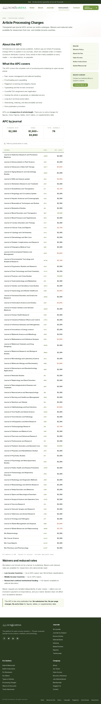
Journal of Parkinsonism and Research (18, 441)
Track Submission (8, 689)
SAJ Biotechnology (11, 533)
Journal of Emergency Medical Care (17, 247)
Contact (76, 8)
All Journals (57, 629)
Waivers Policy (78, 49)
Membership (57, 682)
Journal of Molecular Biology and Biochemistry (21, 363)
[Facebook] (4, 638)
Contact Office (80, 85)
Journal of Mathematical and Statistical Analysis (21, 339)
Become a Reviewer (60, 676)
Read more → (68, 2)
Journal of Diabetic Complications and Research (21, 242)
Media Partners (58, 646)
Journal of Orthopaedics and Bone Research (20, 422)
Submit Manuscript (91, 7)
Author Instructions (80, 62)
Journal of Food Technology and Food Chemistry (21, 271)
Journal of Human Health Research (16, 315)
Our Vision (56, 669)
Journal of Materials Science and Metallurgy (20, 334)
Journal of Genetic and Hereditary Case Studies (21, 286)
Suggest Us (57, 686)
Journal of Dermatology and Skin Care (18, 237)
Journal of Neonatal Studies (14, 375)
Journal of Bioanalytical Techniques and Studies (21, 203)
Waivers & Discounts (9, 686)
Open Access (78, 58)
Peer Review (85, 700)
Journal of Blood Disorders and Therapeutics (20, 213)
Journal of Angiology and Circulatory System (20, 193)
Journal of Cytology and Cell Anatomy (17, 232)
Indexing (56, 643)
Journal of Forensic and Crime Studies (18, 276)
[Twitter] (8, 638)
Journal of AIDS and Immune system (17, 179)
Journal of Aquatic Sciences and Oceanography (21, 198)
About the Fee (78, 53)
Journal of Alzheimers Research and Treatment (21, 184)
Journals (51, 8)
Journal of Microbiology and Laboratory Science (21, 359)
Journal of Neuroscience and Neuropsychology (21, 392)
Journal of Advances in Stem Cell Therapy (19, 167)
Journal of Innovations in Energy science (19, 329)
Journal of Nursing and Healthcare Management (21, 397)
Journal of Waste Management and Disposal (20, 524)
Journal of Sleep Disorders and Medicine (19, 489)
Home (32, 8)
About (40, 8)
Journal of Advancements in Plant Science (19, 162)
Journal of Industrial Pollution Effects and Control (22, 320)
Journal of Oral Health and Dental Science (19, 412)
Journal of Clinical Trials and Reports (17, 228)
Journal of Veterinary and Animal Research (19, 514)
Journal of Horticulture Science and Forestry (20, 303)
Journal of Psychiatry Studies (14, 456)
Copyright (67, 700)
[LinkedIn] (13, 638)
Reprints (56, 650)
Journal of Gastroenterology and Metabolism (20, 281)
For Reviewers (7, 672)
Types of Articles (8, 679)
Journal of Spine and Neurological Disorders (20, 494)
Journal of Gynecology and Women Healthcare (21, 291)
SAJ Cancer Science (11, 538)
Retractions (95, 700)
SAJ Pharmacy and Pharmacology (16, 548)
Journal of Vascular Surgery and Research (19, 509)
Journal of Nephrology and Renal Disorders (19, 380)
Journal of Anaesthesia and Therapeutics (19, 189)
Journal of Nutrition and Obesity (15, 402)
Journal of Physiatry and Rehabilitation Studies (21, 451)
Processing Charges (9, 682)
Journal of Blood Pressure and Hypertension (20, 218)
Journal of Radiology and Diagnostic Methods (20, 480)
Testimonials (57, 653)
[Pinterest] (17, 638)
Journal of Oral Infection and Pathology (18, 417)
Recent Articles (58, 636)
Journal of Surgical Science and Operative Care (21, 499)
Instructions (64, 8)
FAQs (42, 700)
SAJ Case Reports (10, 543)
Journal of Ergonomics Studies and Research (20, 266)
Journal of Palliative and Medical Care (18, 431)
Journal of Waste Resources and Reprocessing (21, 528)
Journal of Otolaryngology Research (17, 426)
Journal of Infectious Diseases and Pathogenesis (21, 325)
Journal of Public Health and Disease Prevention (21, 468)
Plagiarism (75, 700)
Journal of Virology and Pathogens (16, 519)
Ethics (59, 700)
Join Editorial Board (59, 679)
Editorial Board (58, 639)
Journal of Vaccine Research (14, 504)
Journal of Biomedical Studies (15, 208)
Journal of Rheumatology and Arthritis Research (21, 485)
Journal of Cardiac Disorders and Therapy (19, 223)
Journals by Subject (59, 633)
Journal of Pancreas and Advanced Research (20, 436)
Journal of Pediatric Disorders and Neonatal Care (22, 446)
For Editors (6, 676)
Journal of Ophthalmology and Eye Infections (20, 407)
